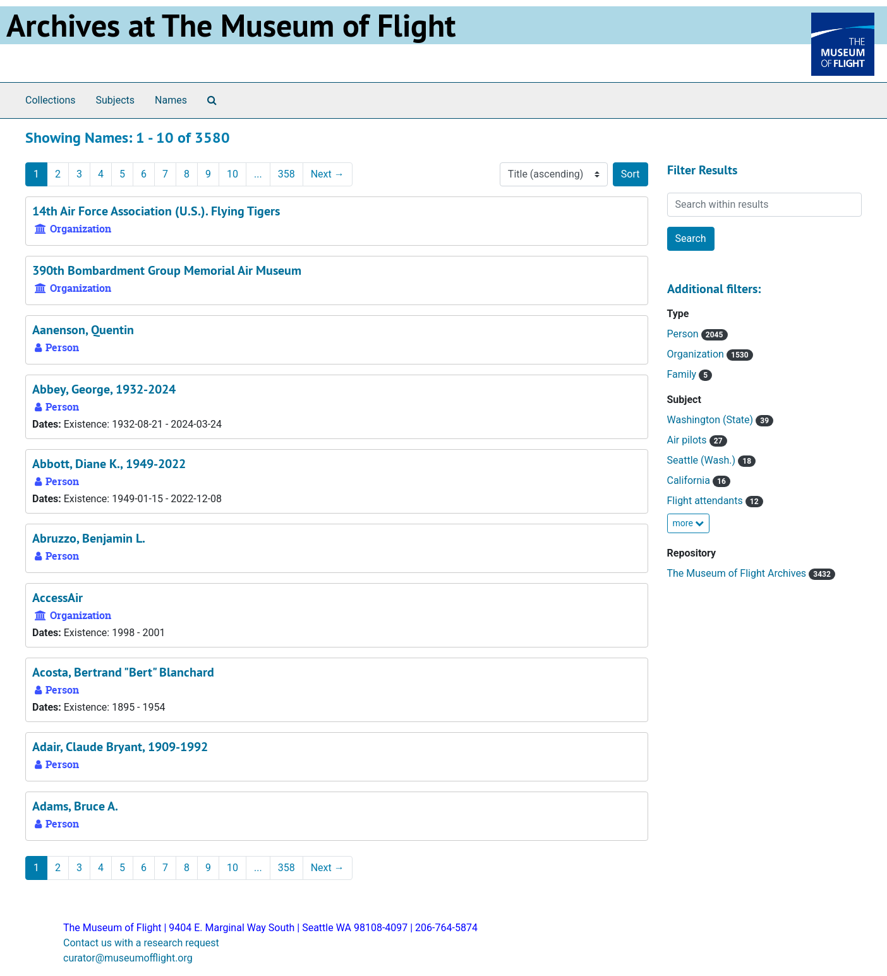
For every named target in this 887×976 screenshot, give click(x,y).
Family (683, 374)
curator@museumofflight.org (128, 958)
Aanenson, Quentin (83, 330)
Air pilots (688, 440)
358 (286, 174)
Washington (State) (711, 420)
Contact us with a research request (141, 943)
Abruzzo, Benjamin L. (88, 538)
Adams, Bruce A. (75, 806)
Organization (697, 354)
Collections (50, 100)
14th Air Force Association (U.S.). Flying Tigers (156, 211)
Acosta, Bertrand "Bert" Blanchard (123, 672)
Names (171, 100)
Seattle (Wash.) (703, 460)
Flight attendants (706, 501)
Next (327, 174)
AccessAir (57, 597)
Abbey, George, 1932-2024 (104, 389)
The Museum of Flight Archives (738, 573)
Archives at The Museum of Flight (231, 25)
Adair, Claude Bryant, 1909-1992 (120, 746)
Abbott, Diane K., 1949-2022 (109, 463)
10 (232, 174)
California (690, 480)
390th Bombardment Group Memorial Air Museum (166, 270)
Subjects (115, 100)
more (688, 523)
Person (684, 334)
